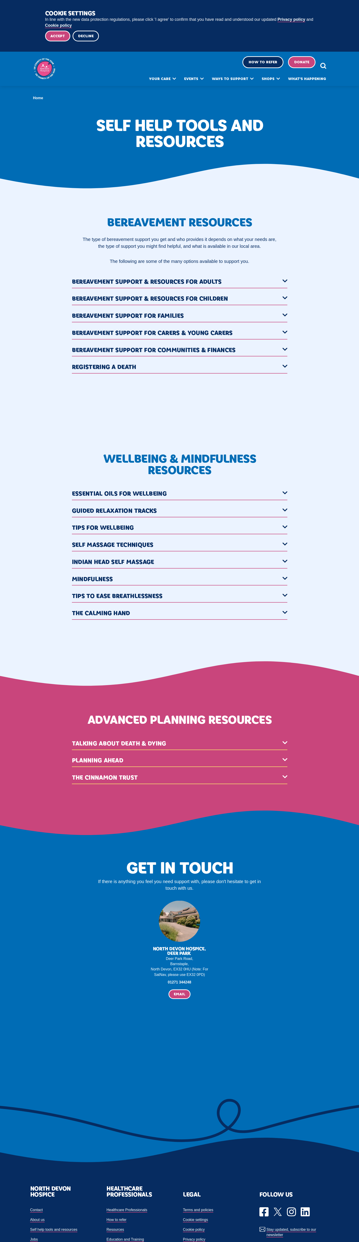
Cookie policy (58, 25)
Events (183, 82)
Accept (58, 36)
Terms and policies (198, 1211)
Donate (293, 65)
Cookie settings (195, 1221)
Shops (260, 82)
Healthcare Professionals (126, 1211)
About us (37, 1221)
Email (179, 995)
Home (38, 99)
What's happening (299, 82)
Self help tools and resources (53, 1231)
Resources (115, 1231)
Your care (152, 82)
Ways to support (222, 82)
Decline (88, 36)
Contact (36, 1211)
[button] (179, 283)
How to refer (255, 65)
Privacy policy (291, 19)
